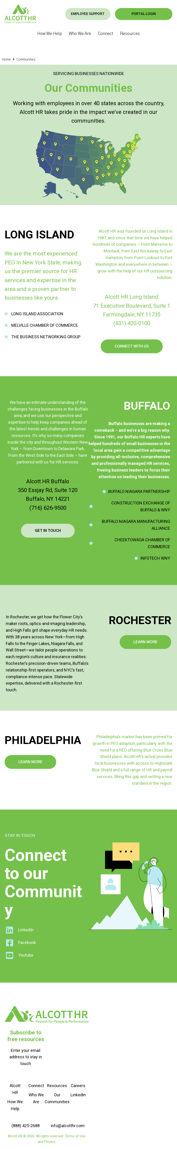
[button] (106, 14)
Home (6, 59)
